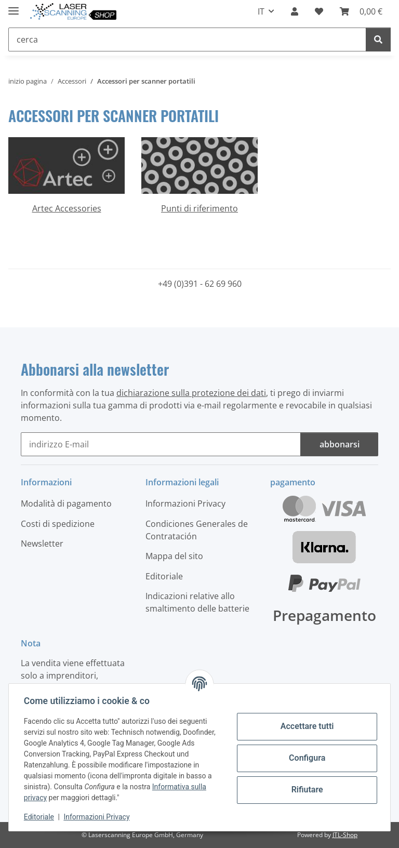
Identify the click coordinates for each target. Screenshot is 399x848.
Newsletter (42, 543)
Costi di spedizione (58, 523)
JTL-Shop (344, 834)
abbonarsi (340, 444)
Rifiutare (306, 789)
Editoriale (40, 817)
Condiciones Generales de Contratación (196, 530)
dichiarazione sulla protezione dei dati (191, 393)
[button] (295, 11)
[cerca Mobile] (187, 39)
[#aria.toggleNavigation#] (13, 6)
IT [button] (261, 11)
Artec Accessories (66, 208)
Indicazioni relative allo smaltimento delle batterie (197, 602)
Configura (305, 758)
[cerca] (378, 39)
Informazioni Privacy (98, 817)
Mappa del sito (174, 556)
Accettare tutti (305, 726)
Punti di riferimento (199, 208)
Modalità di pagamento (66, 503)
